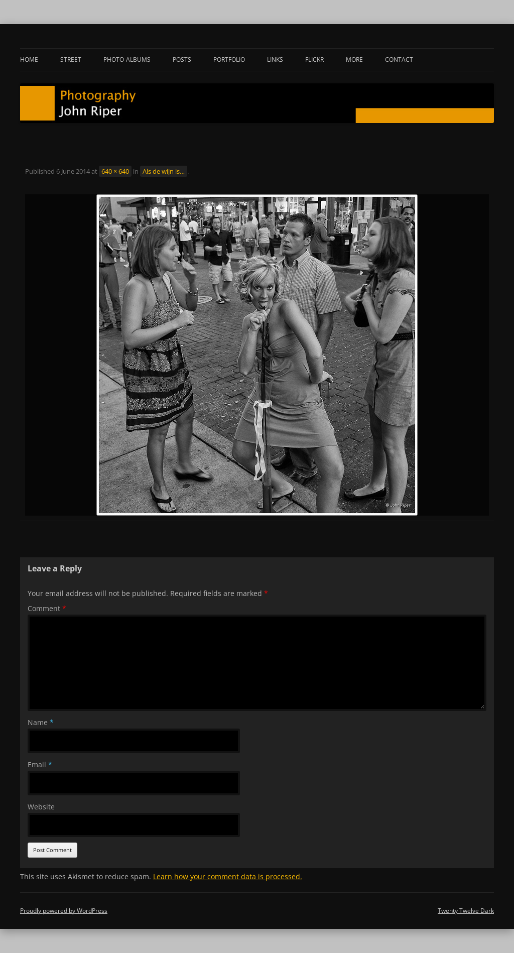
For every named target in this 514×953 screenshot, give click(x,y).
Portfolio (229, 59)
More (354, 59)
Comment (47, 608)
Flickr (314, 59)
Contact (399, 59)
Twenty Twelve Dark (466, 910)
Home (29, 59)
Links (275, 59)
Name (41, 722)
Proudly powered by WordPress (63, 910)
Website (41, 806)
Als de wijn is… (164, 171)
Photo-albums (127, 59)
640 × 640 (115, 171)
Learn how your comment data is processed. (227, 876)
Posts (182, 59)
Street (70, 59)
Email (40, 764)
